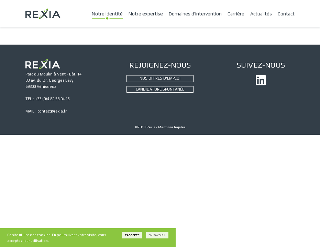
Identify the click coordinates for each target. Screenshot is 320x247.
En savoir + (157, 235)
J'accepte (132, 235)
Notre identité (107, 13)
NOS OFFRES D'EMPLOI (160, 78)
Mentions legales (171, 127)
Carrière (236, 13)
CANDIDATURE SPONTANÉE (160, 89)
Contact (286, 13)
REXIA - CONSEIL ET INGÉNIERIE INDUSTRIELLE (42, 13)
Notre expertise (146, 13)
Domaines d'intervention (195, 13)
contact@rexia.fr (52, 111)
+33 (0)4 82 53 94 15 (52, 99)
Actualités (261, 13)
